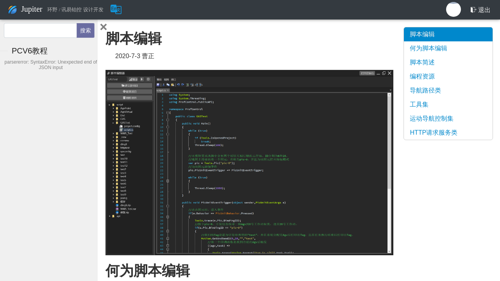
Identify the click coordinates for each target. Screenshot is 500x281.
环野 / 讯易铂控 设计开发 (75, 9)
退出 (480, 10)
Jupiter (31, 9)
